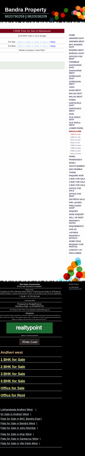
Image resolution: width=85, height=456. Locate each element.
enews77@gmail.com (75, 289)
